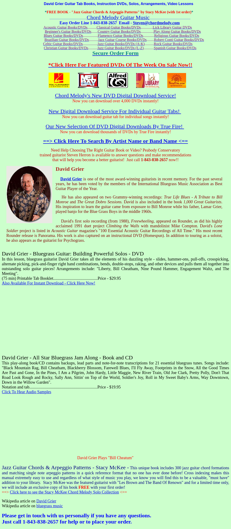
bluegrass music (49, 506)
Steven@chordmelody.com (156, 23)
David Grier (71, 179)
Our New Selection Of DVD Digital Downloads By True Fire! (115, 126)
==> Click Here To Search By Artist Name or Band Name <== (115, 141)
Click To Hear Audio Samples (26, 392)
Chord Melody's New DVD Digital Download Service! (115, 95)
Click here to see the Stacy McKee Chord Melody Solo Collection (64, 492)
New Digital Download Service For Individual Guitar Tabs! (115, 111)
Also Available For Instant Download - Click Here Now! (48, 283)
